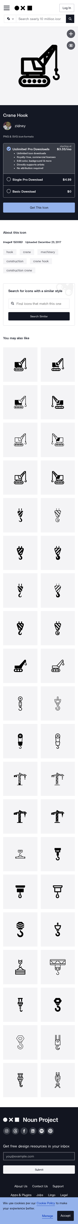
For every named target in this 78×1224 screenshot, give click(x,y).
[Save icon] (71, 34)
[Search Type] (10, 19)
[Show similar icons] (71, 45)
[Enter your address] (39, 1156)
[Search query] (39, 304)
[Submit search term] (70, 19)
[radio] (39, 158)
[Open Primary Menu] (7, 8)
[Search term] (41, 19)
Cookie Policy (46, 1203)
